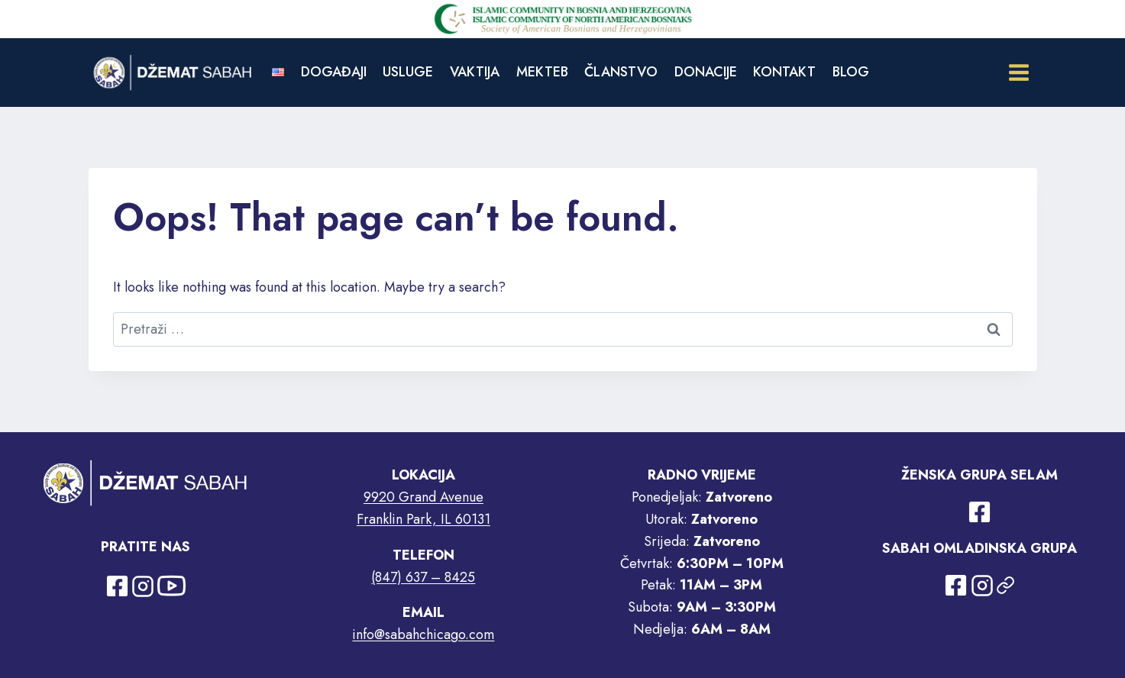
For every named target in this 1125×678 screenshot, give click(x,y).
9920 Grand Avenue (423, 497)
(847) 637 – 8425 (423, 577)
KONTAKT (784, 72)
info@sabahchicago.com (423, 634)
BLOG (850, 72)
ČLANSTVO (621, 72)
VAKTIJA (474, 72)
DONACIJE (705, 72)
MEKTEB (542, 72)
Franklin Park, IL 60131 (423, 519)
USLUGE (408, 72)
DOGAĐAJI (334, 72)
